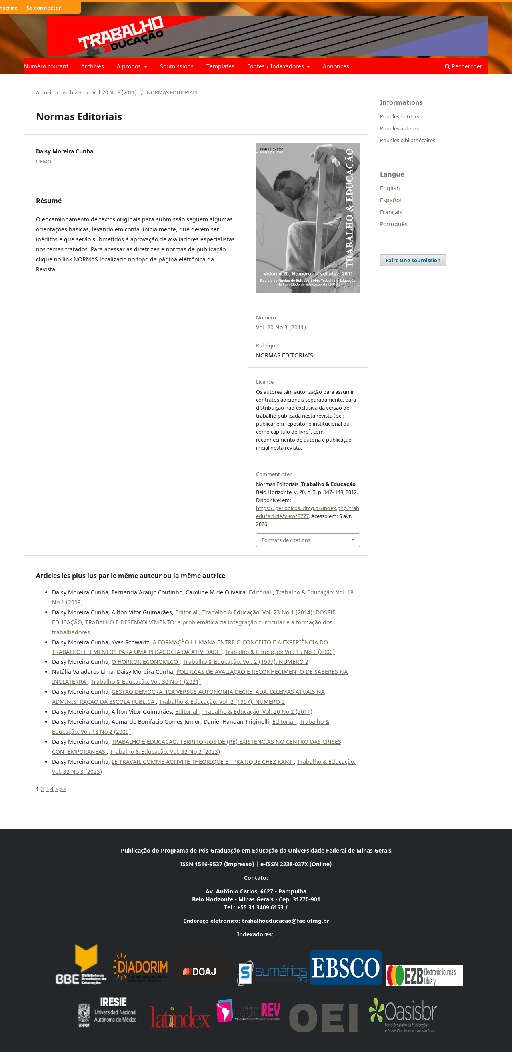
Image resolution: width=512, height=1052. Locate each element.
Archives (92, 66)
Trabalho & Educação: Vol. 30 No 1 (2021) (146, 681)
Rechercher (463, 66)
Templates (220, 66)
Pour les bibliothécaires (407, 140)
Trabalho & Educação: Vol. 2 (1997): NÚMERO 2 (245, 661)
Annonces (336, 66)
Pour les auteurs (399, 128)
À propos (129, 66)
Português (394, 224)
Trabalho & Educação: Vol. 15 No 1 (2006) (280, 652)
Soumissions (177, 66)
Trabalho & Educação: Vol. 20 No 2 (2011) (257, 711)
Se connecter (44, 7)
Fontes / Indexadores (276, 66)
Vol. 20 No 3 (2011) (114, 92)
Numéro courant (46, 66)
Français (391, 212)
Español (390, 200)
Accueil (44, 92)
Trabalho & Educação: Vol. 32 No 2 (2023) (165, 751)
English (390, 188)
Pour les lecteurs (399, 116)
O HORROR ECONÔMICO (146, 661)
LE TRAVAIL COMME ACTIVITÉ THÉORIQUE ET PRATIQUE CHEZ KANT (203, 761)
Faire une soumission (413, 260)
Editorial (261, 592)
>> (63, 789)
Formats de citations (286, 540)
